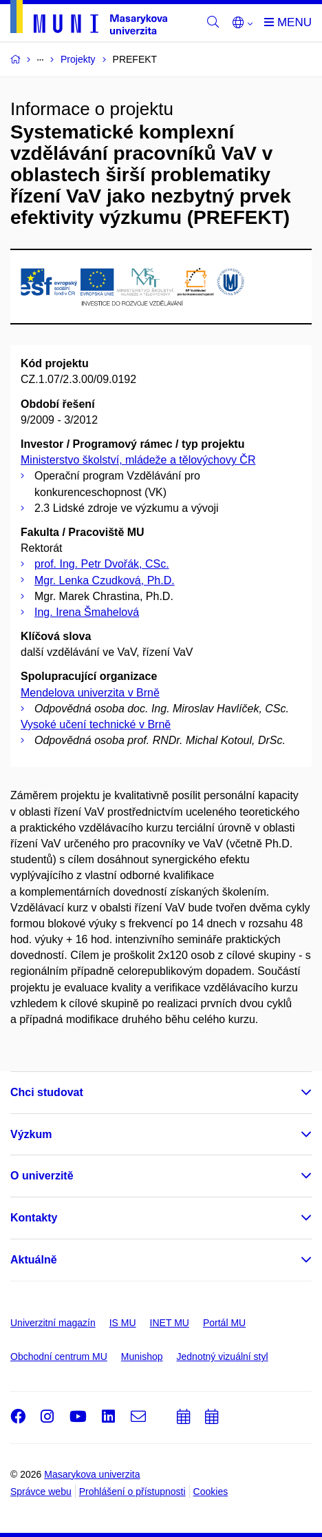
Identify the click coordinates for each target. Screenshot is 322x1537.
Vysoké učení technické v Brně (96, 724)
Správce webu (41, 1491)
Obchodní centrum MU (58, 1356)
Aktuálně (33, 1260)
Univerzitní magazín (53, 1322)
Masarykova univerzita (92, 1474)
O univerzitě (42, 1176)
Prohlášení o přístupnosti (132, 1491)
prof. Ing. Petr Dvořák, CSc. (101, 564)
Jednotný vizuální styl (222, 1356)
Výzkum (31, 1134)
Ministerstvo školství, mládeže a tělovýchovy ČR (138, 460)
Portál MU (224, 1322)
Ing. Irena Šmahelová (86, 612)
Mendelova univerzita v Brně (90, 693)
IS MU (122, 1322)
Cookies (210, 1491)
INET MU (169, 1322)
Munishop (142, 1356)
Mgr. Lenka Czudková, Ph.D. (104, 580)
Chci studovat (46, 1092)
